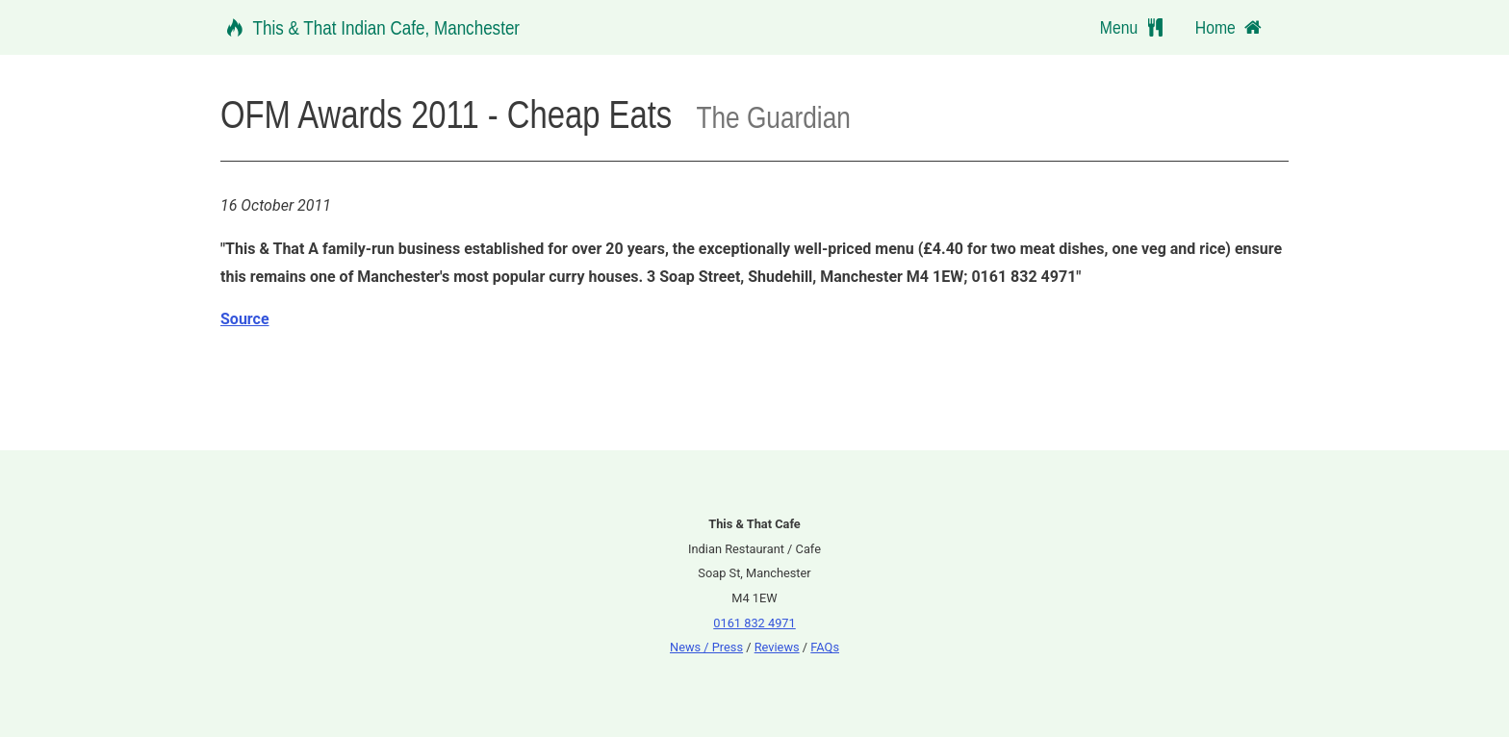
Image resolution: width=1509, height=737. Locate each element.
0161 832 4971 (754, 623)
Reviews (777, 647)
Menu (1136, 27)
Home (1230, 27)
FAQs (824, 647)
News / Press (706, 647)
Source (244, 319)
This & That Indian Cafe (370, 27)
